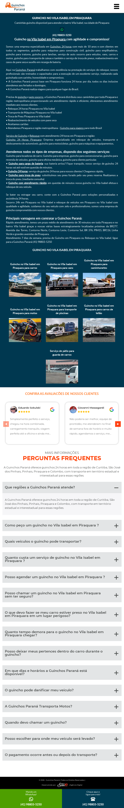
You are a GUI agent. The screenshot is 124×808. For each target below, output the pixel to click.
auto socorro (36, 97)
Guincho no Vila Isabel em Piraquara (61, 250)
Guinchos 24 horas (61, 46)
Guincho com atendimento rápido (27, 183)
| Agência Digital (69, 785)
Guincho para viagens (72, 128)
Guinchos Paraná (25, 69)
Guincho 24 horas (18, 171)
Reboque (35, 135)
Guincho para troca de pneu (24, 175)
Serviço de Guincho (16, 135)
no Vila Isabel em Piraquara (46, 39)
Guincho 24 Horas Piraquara (23, 139)
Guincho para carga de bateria (25, 163)
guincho (22, 97)
